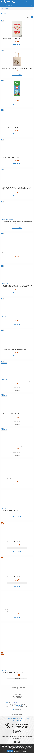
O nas (27, 718)
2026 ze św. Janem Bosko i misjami (10, 157)
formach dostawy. (18, 705)
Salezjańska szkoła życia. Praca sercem (11, 38)
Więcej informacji (18, 751)
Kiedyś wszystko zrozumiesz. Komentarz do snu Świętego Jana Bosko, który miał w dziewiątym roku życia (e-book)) (17, 286)
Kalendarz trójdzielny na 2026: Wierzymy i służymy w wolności (17, 127)
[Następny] (24, 688)
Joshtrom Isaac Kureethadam (7, 219)
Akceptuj (10, 751)
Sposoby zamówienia (16, 720)
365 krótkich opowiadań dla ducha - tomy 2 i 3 (13, 576)
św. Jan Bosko (4, 379)
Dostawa (10, 718)
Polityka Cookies (16, 718)
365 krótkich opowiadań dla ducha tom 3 (11, 510)
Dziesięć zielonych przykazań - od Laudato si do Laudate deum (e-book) (17, 253)
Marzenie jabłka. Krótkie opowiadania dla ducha (13, 318)
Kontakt (23, 720)
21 (21, 688)
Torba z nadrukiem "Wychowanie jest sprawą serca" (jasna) (16, 641)
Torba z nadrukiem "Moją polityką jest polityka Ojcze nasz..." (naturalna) (16, 414)
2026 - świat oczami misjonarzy (9, 98)
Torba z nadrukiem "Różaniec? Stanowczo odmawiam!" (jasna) (17, 68)
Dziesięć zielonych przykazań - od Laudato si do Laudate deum (17, 221)
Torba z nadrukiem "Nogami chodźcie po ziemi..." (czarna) (16, 381)
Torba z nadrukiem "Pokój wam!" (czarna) (12, 446)
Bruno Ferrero (4, 316)
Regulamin (23, 718)
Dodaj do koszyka (17, 44)
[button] (32, 17)
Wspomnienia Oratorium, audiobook (10, 479)
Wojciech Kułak (5, 283)
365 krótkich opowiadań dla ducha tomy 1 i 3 (13, 672)
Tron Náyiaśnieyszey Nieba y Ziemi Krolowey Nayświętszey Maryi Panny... (16, 610)
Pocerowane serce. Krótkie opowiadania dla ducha (14, 349)
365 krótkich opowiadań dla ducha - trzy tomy (13, 541)
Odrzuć (24, 751)
